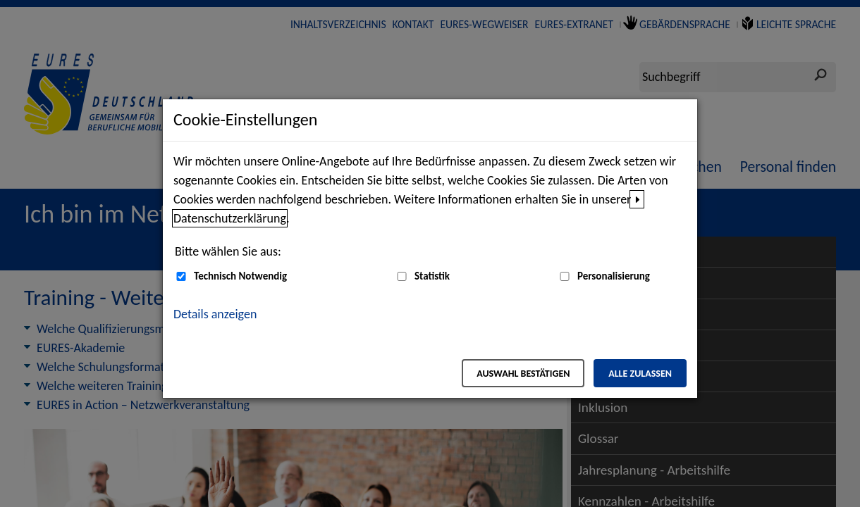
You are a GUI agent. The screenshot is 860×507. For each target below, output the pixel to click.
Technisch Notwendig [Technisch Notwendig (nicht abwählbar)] (240, 276)
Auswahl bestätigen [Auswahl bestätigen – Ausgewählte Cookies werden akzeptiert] (523, 374)
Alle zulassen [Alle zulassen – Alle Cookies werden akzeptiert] (640, 374)
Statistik (432, 276)
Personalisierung (613, 276)
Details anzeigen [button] (215, 314)
